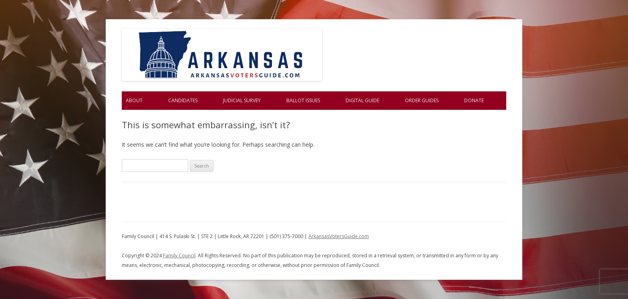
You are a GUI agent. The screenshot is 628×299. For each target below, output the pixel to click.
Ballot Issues (303, 100)
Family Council (179, 255)
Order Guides (422, 100)
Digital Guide (362, 100)
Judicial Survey (242, 100)
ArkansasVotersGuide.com (338, 236)
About (134, 100)
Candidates (182, 100)
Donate (474, 100)
